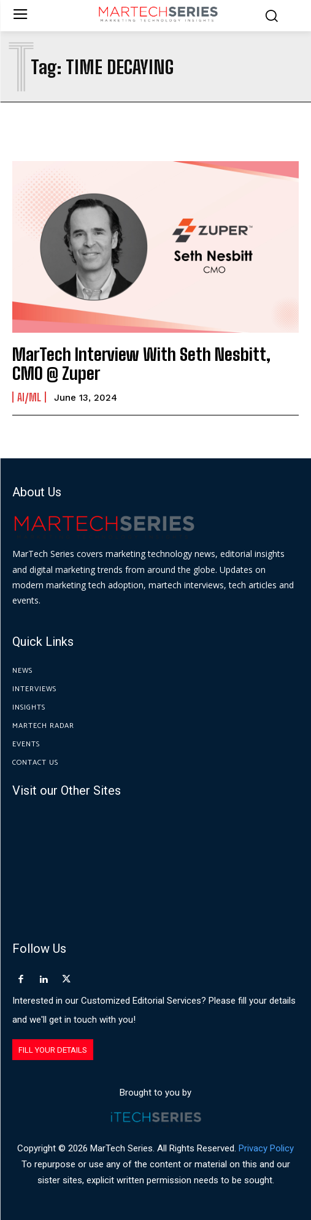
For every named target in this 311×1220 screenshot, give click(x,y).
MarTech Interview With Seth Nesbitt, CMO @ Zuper (141, 364)
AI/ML (29, 397)
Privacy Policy (266, 1148)
